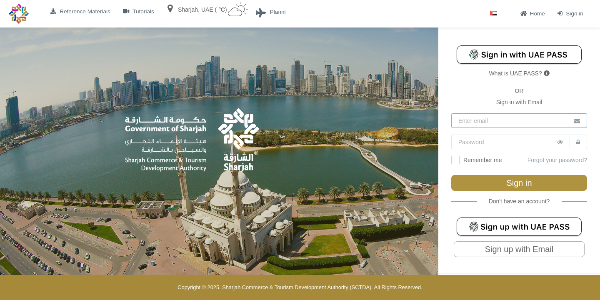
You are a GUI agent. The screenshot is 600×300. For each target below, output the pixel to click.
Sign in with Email (519, 102)
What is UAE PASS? (519, 73)
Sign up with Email (519, 249)
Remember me (476, 160)
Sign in (519, 183)
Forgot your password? (557, 160)
